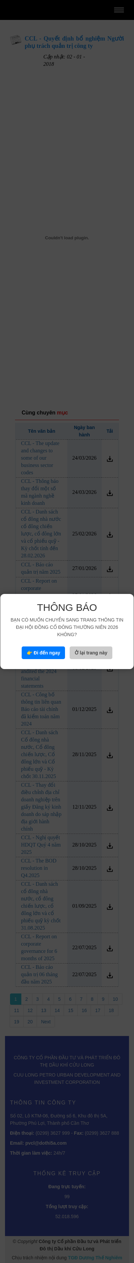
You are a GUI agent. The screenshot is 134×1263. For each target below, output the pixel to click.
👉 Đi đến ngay (43, 652)
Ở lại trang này (91, 652)
